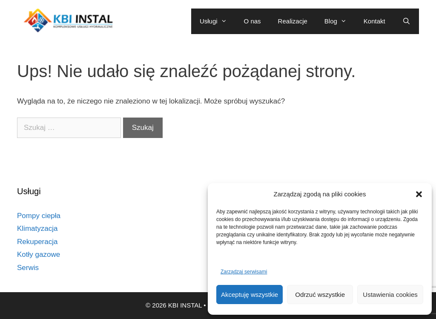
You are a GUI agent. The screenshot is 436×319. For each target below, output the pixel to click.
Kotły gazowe (38, 254)
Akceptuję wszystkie (249, 294)
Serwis (28, 268)
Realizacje (292, 21)
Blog (339, 21)
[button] (419, 194)
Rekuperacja (37, 242)
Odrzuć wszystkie (320, 294)
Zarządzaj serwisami (244, 272)
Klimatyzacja (37, 228)
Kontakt (374, 21)
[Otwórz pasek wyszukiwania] (406, 21)
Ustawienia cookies (390, 294)
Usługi (217, 21)
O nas (252, 21)
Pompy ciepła (38, 216)
